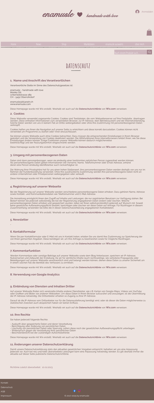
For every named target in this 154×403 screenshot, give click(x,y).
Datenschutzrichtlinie (90, 109)
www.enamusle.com (20, 104)
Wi (107, 108)
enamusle (57, 14)
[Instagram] (79, 390)
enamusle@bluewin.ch (21, 102)
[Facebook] (74, 390)
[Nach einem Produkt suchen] (127, 53)
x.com (112, 108)
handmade (94, 15)
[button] (149, 32)
